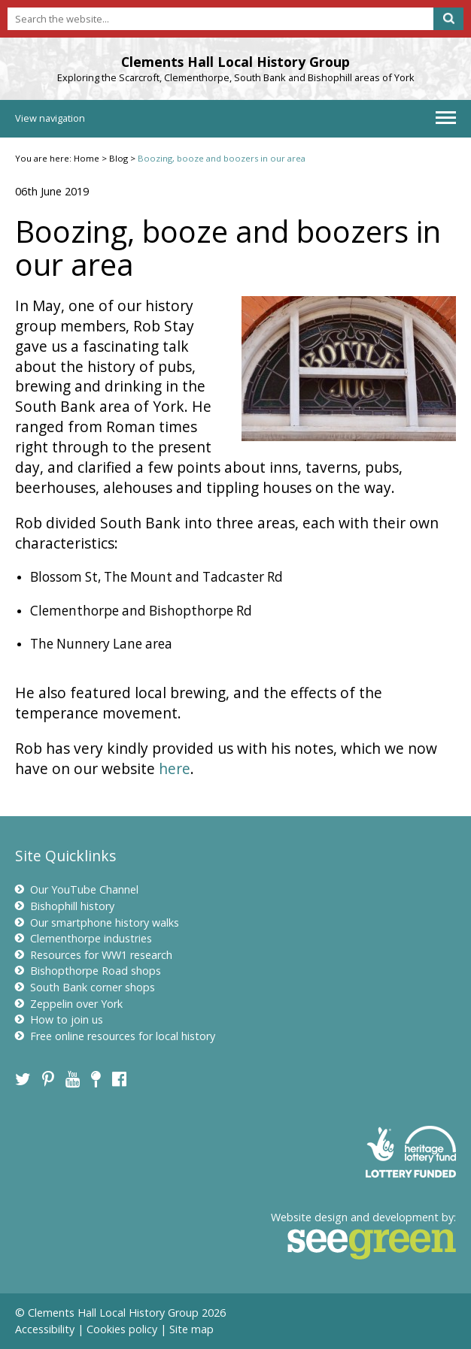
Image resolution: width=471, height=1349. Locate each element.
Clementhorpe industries (83, 938)
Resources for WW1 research (93, 955)
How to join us (59, 1019)
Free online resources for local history (115, 1036)
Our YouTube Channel (76, 889)
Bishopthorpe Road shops (88, 970)
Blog (118, 158)
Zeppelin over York (69, 1004)
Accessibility (44, 1329)
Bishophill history (64, 906)
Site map (191, 1329)
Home (86, 158)
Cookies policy (122, 1329)
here (174, 768)
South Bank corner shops (85, 987)
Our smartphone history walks (97, 922)
